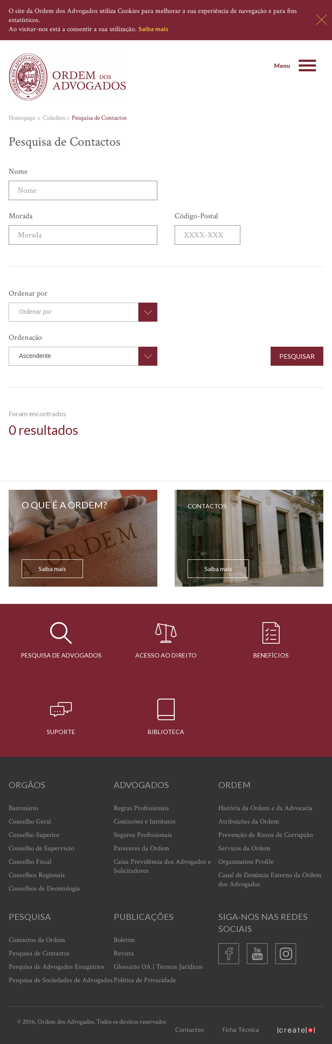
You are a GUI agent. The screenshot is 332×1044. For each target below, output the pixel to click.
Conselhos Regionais (37, 875)
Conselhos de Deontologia (44, 888)
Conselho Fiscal (30, 861)
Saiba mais (153, 28)
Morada (20, 216)
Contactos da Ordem (37, 940)
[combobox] (83, 312)
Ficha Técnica (241, 1029)
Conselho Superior (34, 835)
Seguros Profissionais (143, 835)
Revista (124, 953)
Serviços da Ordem (244, 848)
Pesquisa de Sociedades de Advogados (61, 980)
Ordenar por (28, 293)
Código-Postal (196, 216)
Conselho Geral (30, 821)
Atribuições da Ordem (248, 821)
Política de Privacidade (145, 980)
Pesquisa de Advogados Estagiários (57, 966)
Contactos (189, 1029)
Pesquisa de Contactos (39, 953)
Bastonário (23, 808)
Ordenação (25, 337)
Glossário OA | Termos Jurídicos (158, 966)
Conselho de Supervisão (41, 848)
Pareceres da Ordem (141, 848)
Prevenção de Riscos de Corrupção (265, 835)
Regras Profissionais (141, 808)
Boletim (124, 940)
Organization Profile (246, 861)
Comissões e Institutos (145, 821)
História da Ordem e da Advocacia (265, 808)
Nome (18, 171)
